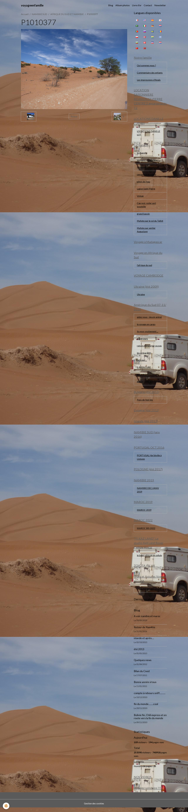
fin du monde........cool (146, 708)
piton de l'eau (143, 182)
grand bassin (143, 214)
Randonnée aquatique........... (150, 168)
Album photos (122, 5)
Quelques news (142, 664)
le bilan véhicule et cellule (149, 559)
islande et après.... (144, 642)
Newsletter (160, 5)
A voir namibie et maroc (147, 620)
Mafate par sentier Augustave (146, 231)
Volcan (140, 196)
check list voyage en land (149, 593)
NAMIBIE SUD (39, 14)
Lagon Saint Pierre (146, 189)
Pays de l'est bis (145, 402)
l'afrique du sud (144, 266)
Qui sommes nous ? (146, 65)
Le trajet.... (142, 362)
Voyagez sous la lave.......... (149, 160)
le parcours (142, 340)
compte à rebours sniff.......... (149, 697)
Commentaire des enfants (150, 72)
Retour (74, 116)
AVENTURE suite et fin (148, 384)
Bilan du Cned (142, 675)
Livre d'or (136, 5)
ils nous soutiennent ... (147, 333)
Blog (110, 5)
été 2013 (139, 653)
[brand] (32, 5)
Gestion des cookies (94, 807)
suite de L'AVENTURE (148, 376)
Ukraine (141, 296)
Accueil (24, 14)
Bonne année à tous (145, 686)
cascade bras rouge (146, 175)
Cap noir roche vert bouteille (146, 206)
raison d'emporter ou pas (149, 348)
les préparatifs (144, 355)
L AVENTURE (144, 369)
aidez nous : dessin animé (149, 319)
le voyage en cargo (146, 326)
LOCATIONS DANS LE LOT (148, 133)
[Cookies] (6, 806)
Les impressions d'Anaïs (149, 80)
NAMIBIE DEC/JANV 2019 (148, 493)
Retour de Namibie (144, 631)
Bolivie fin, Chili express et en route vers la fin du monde (150, 721)
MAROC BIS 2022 (146, 532)
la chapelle (142, 153)
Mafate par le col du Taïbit (150, 222)
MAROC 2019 (144, 513)
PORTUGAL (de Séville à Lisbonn (149, 460)
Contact (148, 5)
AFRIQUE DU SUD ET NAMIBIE (67, 14)
